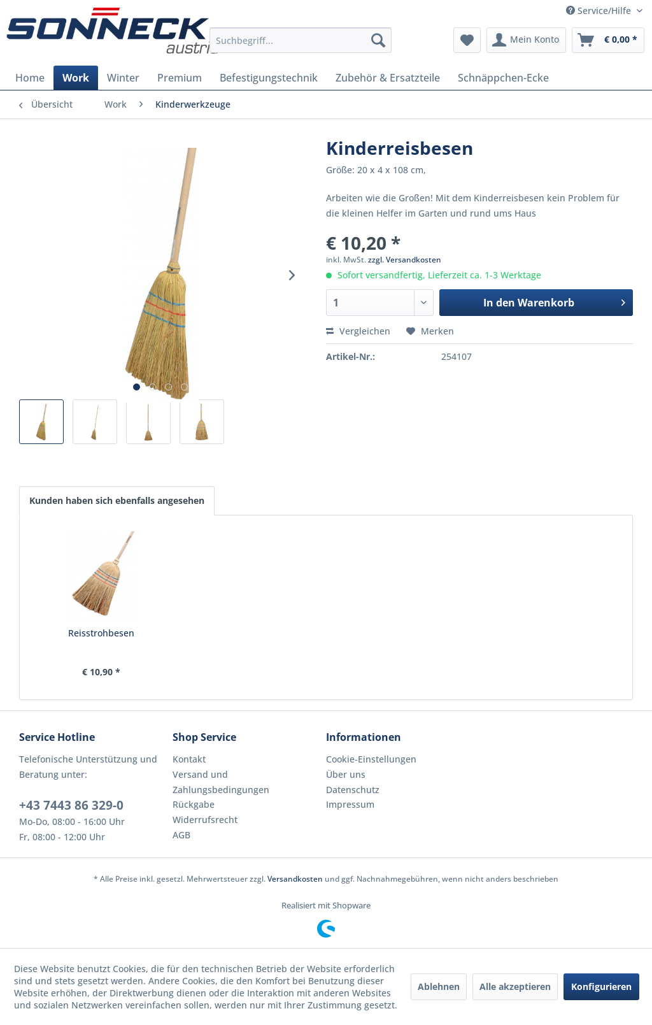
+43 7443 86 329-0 (71, 805)
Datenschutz (352, 790)
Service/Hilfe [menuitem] (600, 10)
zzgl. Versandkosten (404, 259)
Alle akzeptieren (515, 986)
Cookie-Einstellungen (371, 759)
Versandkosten (295, 878)
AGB (181, 835)
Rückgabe (194, 804)
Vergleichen (358, 331)
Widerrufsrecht (205, 820)
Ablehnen (439, 986)
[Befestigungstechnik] (269, 78)
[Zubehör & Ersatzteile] (388, 78)
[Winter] (123, 78)
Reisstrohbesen (101, 633)
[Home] (29, 78)
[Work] (75, 78)
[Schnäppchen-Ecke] (503, 78)
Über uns (345, 774)
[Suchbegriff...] (300, 40)
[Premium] (179, 78)
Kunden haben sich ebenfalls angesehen (116, 500)
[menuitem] (300, 40)
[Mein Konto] (526, 40)
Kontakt (189, 759)
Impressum (350, 804)
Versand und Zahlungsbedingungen (221, 782)
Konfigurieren (601, 986)
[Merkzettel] (467, 40)
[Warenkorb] (608, 40)
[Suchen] (378, 40)
